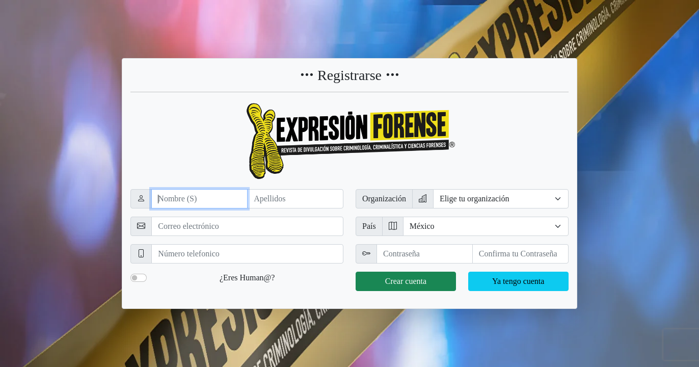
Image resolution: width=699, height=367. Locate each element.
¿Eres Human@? (247, 277)
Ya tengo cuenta (518, 281)
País (369, 226)
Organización (384, 198)
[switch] (138, 278)
